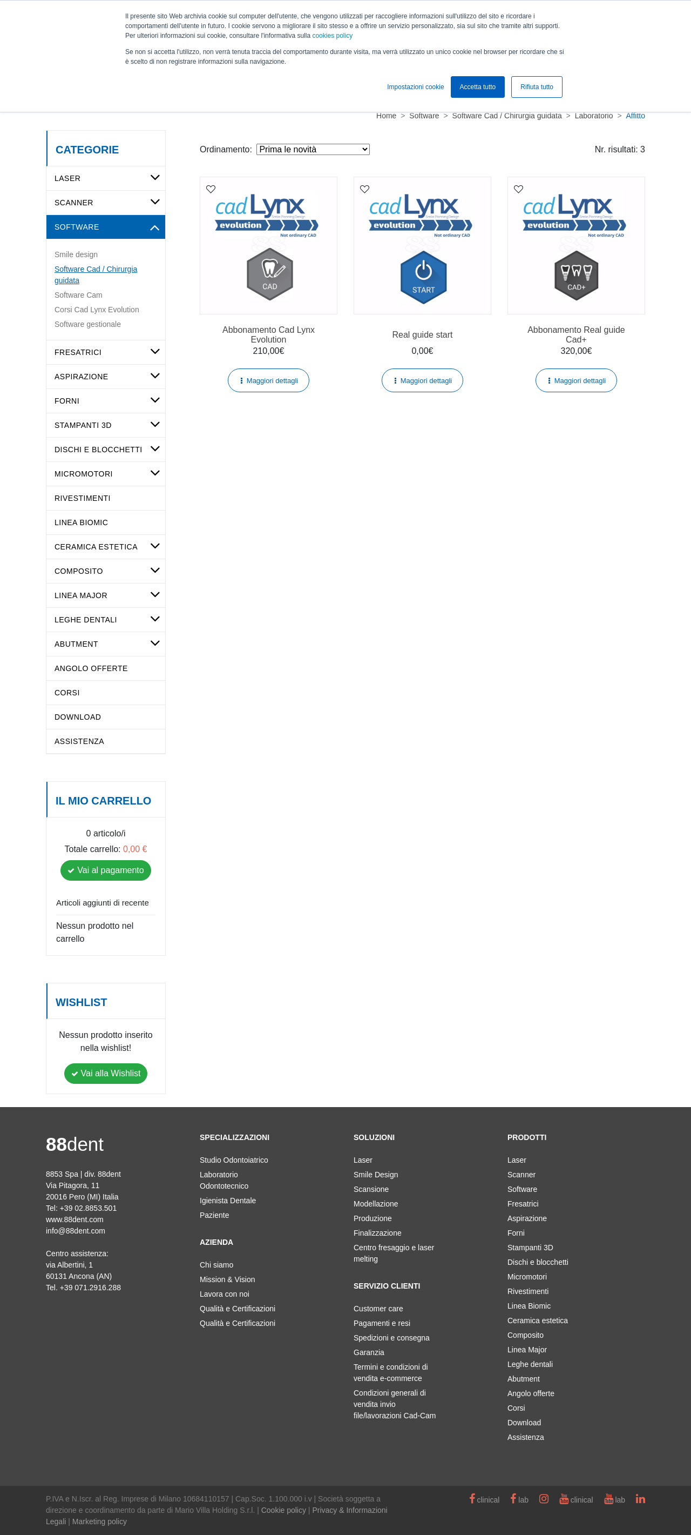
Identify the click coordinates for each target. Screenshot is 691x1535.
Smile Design (376, 1174)
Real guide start (422, 334)
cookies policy (332, 35)
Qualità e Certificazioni (237, 1308)
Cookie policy (283, 1510)
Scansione (371, 1189)
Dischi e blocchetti (99, 449)
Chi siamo (216, 1265)
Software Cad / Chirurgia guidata (96, 275)
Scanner (74, 202)
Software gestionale (88, 324)
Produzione (373, 1218)
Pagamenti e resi (382, 1323)
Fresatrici (78, 352)
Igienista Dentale (228, 1200)
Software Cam (79, 295)
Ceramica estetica (96, 546)
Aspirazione (82, 376)
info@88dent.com (75, 1230)
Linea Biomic (81, 522)
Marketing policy (99, 1521)
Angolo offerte (91, 668)
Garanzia (369, 1352)
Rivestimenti (83, 498)
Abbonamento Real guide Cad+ (576, 334)
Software (77, 227)
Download (78, 717)
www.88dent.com (75, 1219)
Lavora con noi (224, 1294)
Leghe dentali (86, 619)
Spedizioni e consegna (392, 1337)
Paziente (214, 1215)
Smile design (76, 254)
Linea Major (81, 595)
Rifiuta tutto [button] (536, 87)
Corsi (67, 692)
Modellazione (376, 1203)
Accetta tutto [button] (478, 87)
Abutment (76, 644)
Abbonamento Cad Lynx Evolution (268, 334)
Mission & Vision (227, 1279)
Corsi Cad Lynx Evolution (97, 309)
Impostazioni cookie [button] (415, 87)
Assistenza (79, 741)
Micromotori (84, 474)
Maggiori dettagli (272, 381)
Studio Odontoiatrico (234, 1160)
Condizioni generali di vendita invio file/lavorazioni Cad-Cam (395, 1404)
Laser (67, 178)
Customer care (378, 1308)
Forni (67, 401)
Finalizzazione (378, 1233)
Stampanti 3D (83, 425)
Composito (79, 571)
